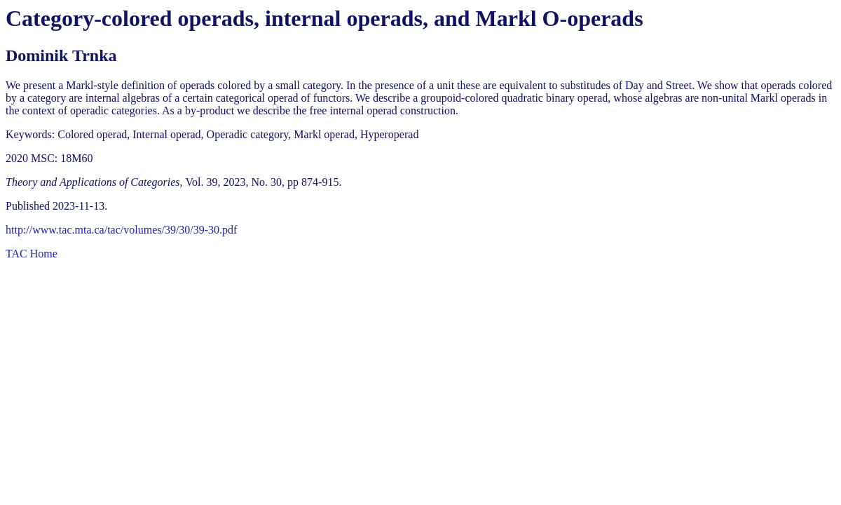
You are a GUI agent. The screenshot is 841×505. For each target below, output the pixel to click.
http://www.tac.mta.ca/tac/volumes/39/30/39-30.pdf (121, 230)
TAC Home (31, 254)
